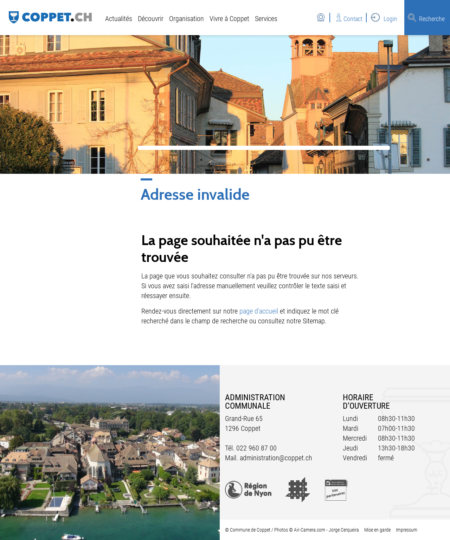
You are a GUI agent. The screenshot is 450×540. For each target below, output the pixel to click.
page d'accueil (258, 311)
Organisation (186, 18)
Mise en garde (377, 530)
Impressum (406, 530)
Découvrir (150, 18)
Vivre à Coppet (229, 18)
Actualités (118, 18)
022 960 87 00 (256, 448)
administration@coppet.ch (276, 458)
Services (266, 18)
